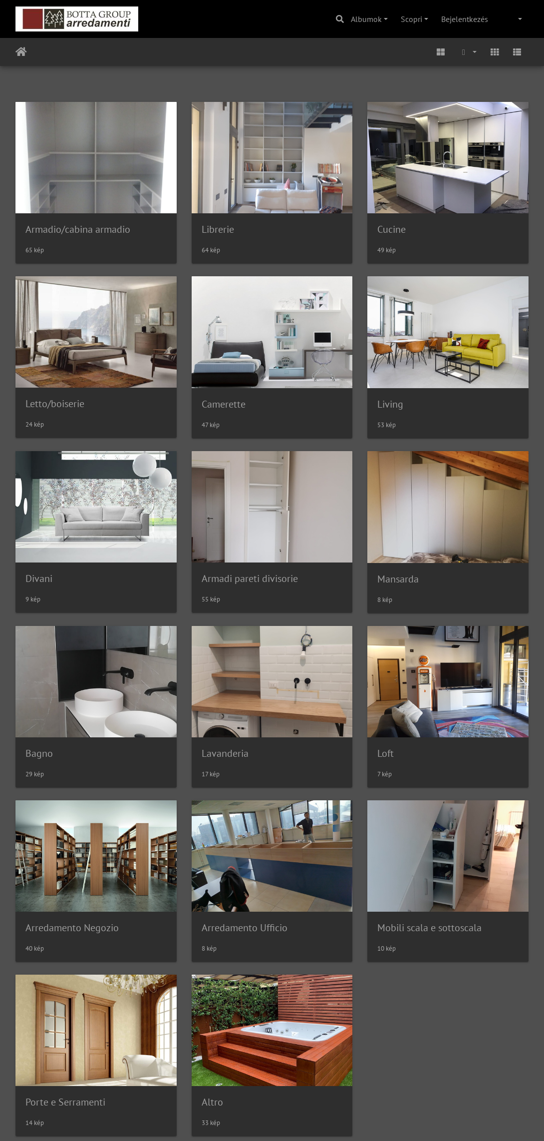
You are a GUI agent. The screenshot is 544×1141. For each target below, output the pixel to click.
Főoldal (21, 51)
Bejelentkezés (464, 19)
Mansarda (398, 578)
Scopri (411, 19)
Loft (385, 753)
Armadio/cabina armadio (77, 229)
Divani (38, 578)
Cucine (391, 229)
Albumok (366, 19)
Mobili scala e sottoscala (429, 927)
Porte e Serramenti (65, 1102)
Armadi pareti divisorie (250, 578)
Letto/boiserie (54, 403)
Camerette (224, 404)
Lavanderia (225, 753)
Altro (212, 1102)
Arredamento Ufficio (244, 927)
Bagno (39, 753)
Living (390, 404)
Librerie (218, 229)
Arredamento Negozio (72, 927)
